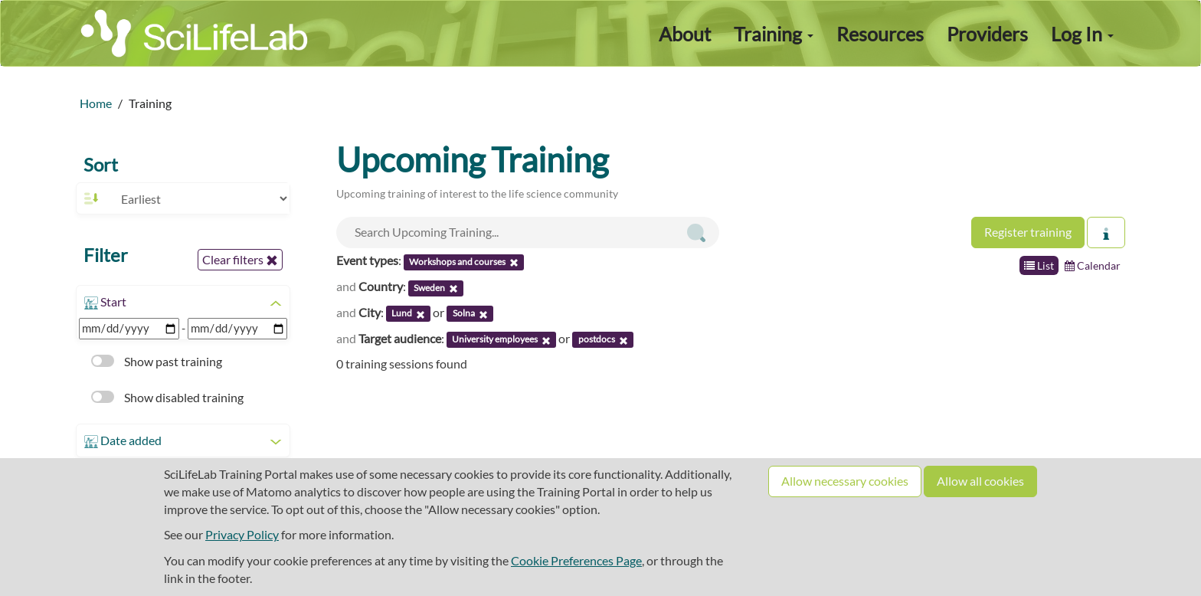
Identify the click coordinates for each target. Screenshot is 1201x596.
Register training (1028, 231)
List (1039, 265)
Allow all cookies (980, 480)
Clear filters (240, 259)
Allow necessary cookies (844, 480)
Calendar (1093, 265)
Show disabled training (167, 397)
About (685, 33)
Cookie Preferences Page (576, 560)
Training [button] (773, 33)
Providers (987, 33)
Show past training (156, 361)
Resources (880, 33)
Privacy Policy (242, 534)
